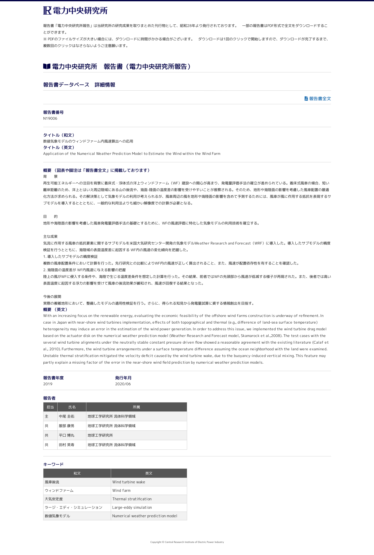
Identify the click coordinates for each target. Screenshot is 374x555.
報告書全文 (320, 98)
